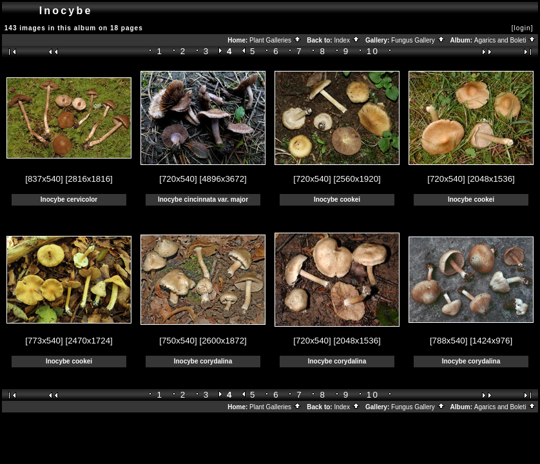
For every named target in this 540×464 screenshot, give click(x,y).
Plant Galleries (275, 40)
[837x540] (44, 179)
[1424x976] (491, 340)
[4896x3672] (222, 179)
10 (373, 51)
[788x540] (449, 340)
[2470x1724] (88, 340)
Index (347, 40)
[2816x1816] (88, 179)
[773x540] (44, 340)
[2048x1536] (490, 179)
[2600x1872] (222, 340)
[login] (523, 28)
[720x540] (178, 179)
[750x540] (178, 340)
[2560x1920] (356, 179)
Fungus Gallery (418, 40)
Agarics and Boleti (505, 40)
